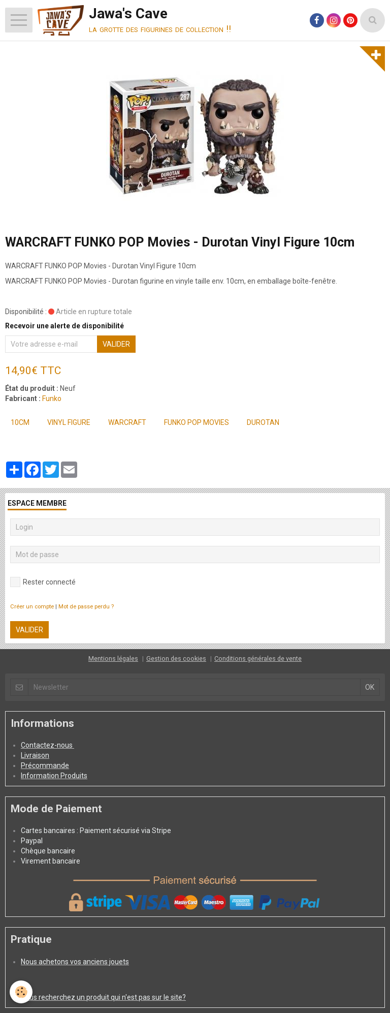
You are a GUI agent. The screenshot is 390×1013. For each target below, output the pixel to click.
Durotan (263, 422)
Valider (116, 344)
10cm (20, 422)
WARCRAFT (127, 422)
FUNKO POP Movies (196, 422)
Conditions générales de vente (258, 658)
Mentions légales (113, 658)
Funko (51, 398)
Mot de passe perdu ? (86, 606)
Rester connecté (43, 582)
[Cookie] (21, 991)
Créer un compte (32, 606)
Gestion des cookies (176, 658)
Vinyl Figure (68, 422)
